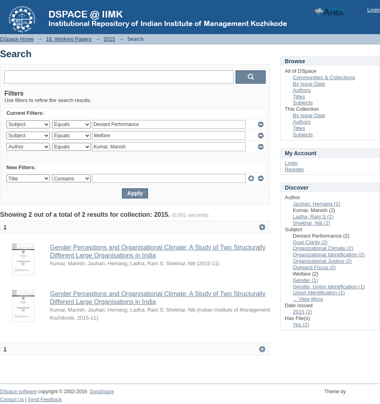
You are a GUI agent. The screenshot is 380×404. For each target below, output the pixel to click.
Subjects (303, 103)
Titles (299, 97)
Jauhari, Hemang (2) (316, 204)
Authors (302, 90)
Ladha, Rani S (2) (313, 217)
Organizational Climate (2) (323, 248)
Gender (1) (305, 280)
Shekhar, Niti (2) (311, 223)
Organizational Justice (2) (322, 261)
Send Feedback (45, 399)
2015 (109, 39)
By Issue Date (309, 84)
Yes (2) (301, 325)
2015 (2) (302, 312)
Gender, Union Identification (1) (329, 287)
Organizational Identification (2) (329, 255)
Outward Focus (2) (314, 267)
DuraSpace (102, 391)
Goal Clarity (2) (310, 242)
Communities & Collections (324, 77)
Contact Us (12, 399)
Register (294, 169)
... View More (308, 299)
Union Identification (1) (319, 293)
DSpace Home (17, 39)
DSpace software (18, 391)
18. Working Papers (69, 39)
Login (373, 10)
